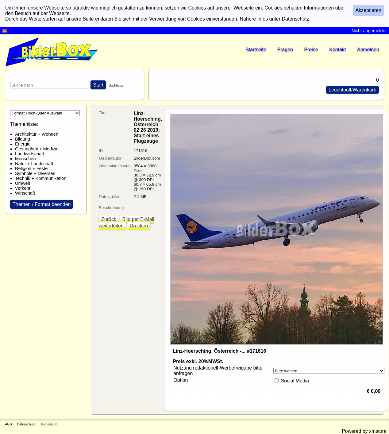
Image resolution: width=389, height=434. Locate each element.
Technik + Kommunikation (40, 178)
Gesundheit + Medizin (37, 148)
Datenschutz (26, 424)
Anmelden (368, 49)
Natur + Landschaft (34, 163)
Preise (311, 49)
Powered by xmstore (364, 431)
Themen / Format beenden (42, 204)
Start (98, 84)
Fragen (285, 49)
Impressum (49, 424)
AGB (8, 424)
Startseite (255, 49)
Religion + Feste (31, 168)
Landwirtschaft (29, 153)
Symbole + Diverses (35, 173)
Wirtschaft (25, 193)
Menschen (25, 158)
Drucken (139, 225)
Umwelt (22, 183)
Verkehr (23, 188)
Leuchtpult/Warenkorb (352, 89)
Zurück (108, 219)
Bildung (22, 139)
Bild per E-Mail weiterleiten (126, 222)
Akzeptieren (369, 10)
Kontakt (337, 49)
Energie (23, 143)
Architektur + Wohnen (36, 134)
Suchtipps (116, 85)
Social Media (295, 380)
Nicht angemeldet (369, 30)
